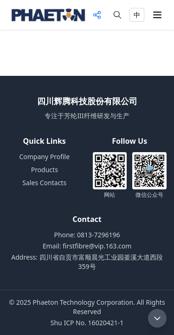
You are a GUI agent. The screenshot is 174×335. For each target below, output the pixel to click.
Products (44, 169)
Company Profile (44, 156)
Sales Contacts (44, 182)
